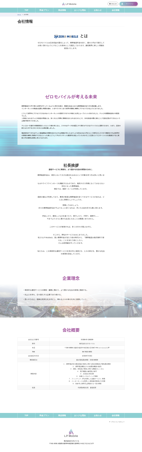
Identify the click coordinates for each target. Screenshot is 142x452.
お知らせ (98, 10)
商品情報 (62, 10)
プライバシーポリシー (118, 422)
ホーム (19, 14)
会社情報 (115, 10)
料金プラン (44, 10)
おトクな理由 (80, 10)
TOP (26, 10)
